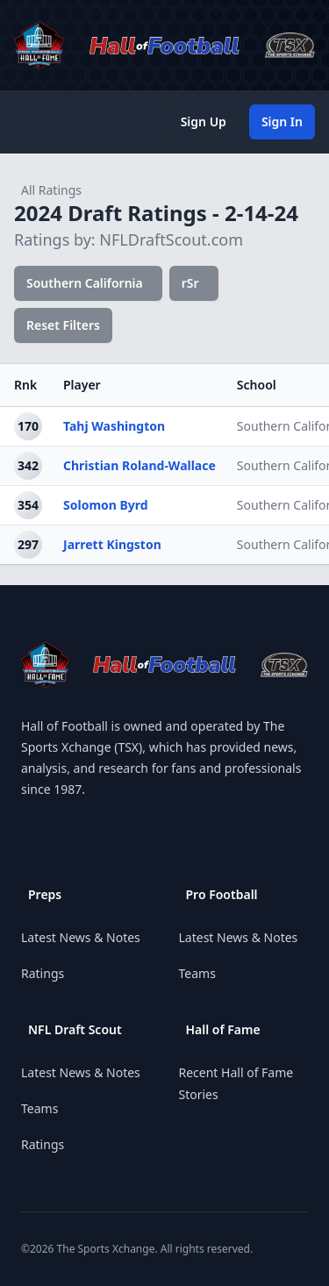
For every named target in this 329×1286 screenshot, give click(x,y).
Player (82, 384)
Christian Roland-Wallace (139, 465)
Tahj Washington (114, 426)
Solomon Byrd (105, 505)
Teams (39, 1108)
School (256, 384)
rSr (190, 283)
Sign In (282, 121)
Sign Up (203, 121)
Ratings (42, 973)
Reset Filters (63, 325)
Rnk (25, 384)
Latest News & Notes (80, 937)
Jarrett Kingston (112, 544)
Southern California (84, 283)
